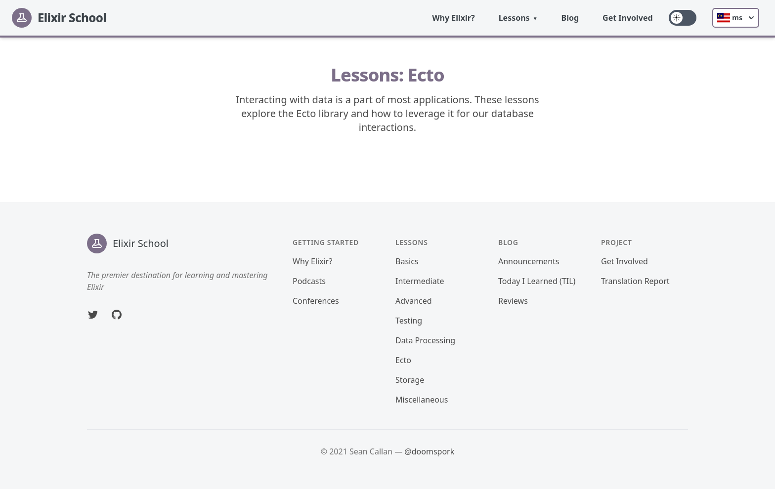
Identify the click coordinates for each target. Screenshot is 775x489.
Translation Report (635, 281)
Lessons (514, 17)
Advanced (413, 300)
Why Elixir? (453, 17)
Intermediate (419, 281)
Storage (409, 379)
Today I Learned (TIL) (536, 281)
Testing (408, 320)
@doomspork (429, 451)
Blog (570, 17)
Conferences (316, 300)
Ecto (403, 360)
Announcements (528, 261)
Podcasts (309, 281)
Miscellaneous (421, 399)
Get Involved (628, 17)
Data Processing (425, 340)
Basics (407, 261)
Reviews (513, 300)
